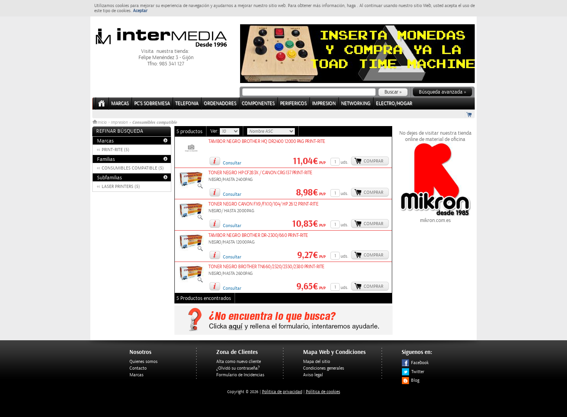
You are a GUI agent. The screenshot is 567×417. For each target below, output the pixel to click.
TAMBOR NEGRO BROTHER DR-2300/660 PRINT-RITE (258, 235)
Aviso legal (313, 374)
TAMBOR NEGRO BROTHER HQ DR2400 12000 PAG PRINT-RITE (266, 141)
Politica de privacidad (282, 391)
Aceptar (140, 10)
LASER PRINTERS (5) (121, 186)
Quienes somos (143, 361)
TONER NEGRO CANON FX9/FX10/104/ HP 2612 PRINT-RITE (263, 204)
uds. (344, 162)
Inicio (100, 122)
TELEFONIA (186, 104)
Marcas (120, 104)
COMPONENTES (258, 104)
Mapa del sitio (316, 361)
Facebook (415, 362)
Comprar (373, 161)
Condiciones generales (323, 368)
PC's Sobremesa (152, 104)
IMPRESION (324, 104)
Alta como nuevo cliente (238, 361)
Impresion (119, 122)
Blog (410, 380)
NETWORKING (355, 104)
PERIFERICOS (293, 104)
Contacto (138, 368)
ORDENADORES (220, 104)
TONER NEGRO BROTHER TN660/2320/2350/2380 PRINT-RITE (266, 267)
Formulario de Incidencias (240, 374)
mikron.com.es (435, 217)
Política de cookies (323, 391)
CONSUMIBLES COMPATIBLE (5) (133, 168)
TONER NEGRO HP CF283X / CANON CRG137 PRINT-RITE (260, 173)
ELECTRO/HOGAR (394, 104)
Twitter (413, 371)
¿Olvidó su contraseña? (238, 368)
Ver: (215, 131)
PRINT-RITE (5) (115, 149)
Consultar (232, 163)
